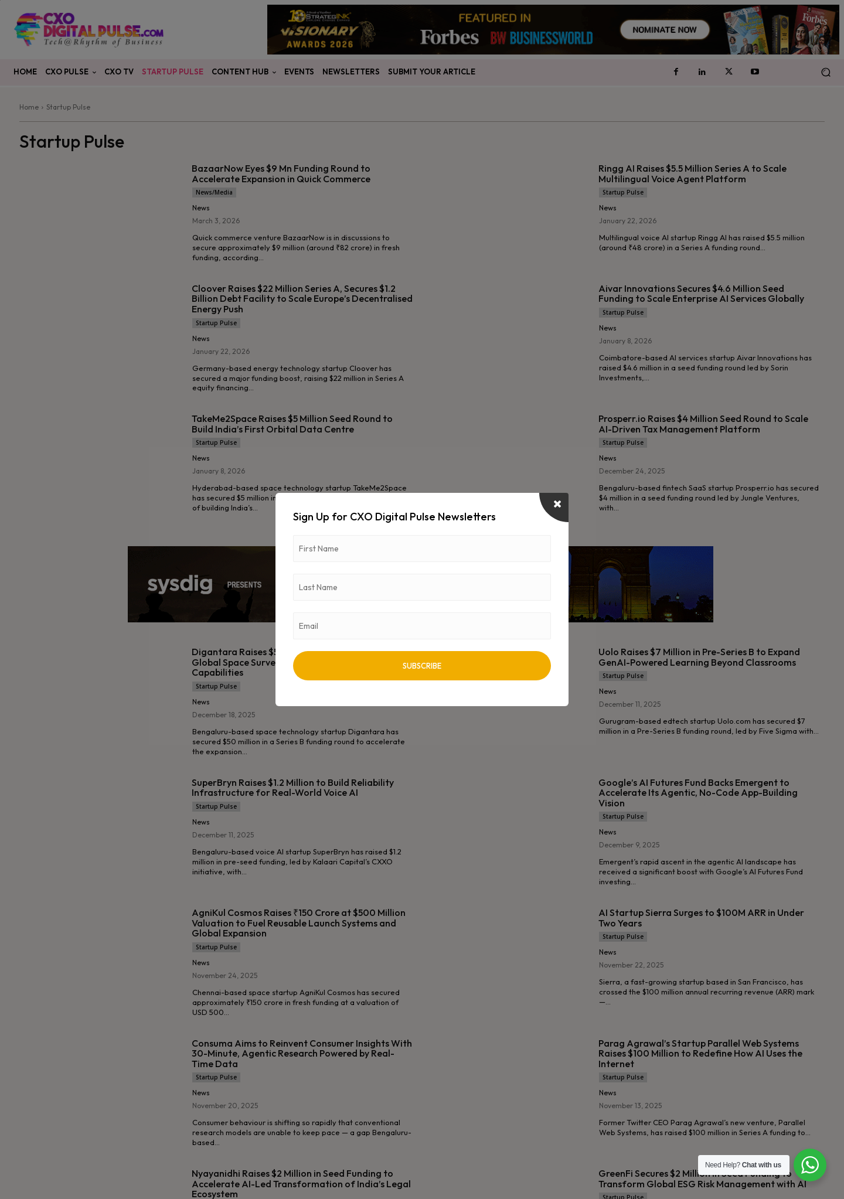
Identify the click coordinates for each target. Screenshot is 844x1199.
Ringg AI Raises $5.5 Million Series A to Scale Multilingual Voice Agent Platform (692, 173)
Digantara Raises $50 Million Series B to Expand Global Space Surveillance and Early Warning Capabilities (294, 662)
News (201, 207)
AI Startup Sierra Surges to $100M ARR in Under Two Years (701, 918)
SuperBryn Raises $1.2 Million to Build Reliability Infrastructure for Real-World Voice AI (293, 787)
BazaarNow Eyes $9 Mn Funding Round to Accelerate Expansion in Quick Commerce (281, 173)
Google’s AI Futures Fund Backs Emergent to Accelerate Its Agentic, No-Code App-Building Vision (698, 792)
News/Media (214, 192)
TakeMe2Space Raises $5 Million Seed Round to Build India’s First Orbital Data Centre (292, 424)
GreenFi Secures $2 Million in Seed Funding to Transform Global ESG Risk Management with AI (702, 1178)
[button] (825, 72)
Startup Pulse (623, 192)
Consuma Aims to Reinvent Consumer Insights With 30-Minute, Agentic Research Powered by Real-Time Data (302, 1053)
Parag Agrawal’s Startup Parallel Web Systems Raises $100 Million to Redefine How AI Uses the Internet (700, 1053)
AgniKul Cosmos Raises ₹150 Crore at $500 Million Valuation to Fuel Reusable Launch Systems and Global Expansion (299, 923)
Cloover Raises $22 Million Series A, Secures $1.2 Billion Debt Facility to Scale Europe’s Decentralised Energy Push (302, 298)
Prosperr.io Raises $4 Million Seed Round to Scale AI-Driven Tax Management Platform (703, 424)
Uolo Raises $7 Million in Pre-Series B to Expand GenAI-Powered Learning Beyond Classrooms (699, 657)
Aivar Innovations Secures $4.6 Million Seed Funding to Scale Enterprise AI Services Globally (701, 293)
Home (29, 107)
